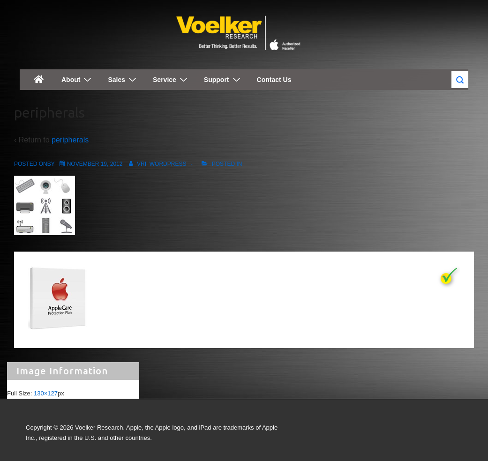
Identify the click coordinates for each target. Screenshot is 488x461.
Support (223, 79)
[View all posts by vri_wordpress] (156, 164)
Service (171, 79)
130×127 (46, 393)
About (77, 79)
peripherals (70, 140)
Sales (123, 79)
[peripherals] (95, 164)
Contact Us (274, 79)
